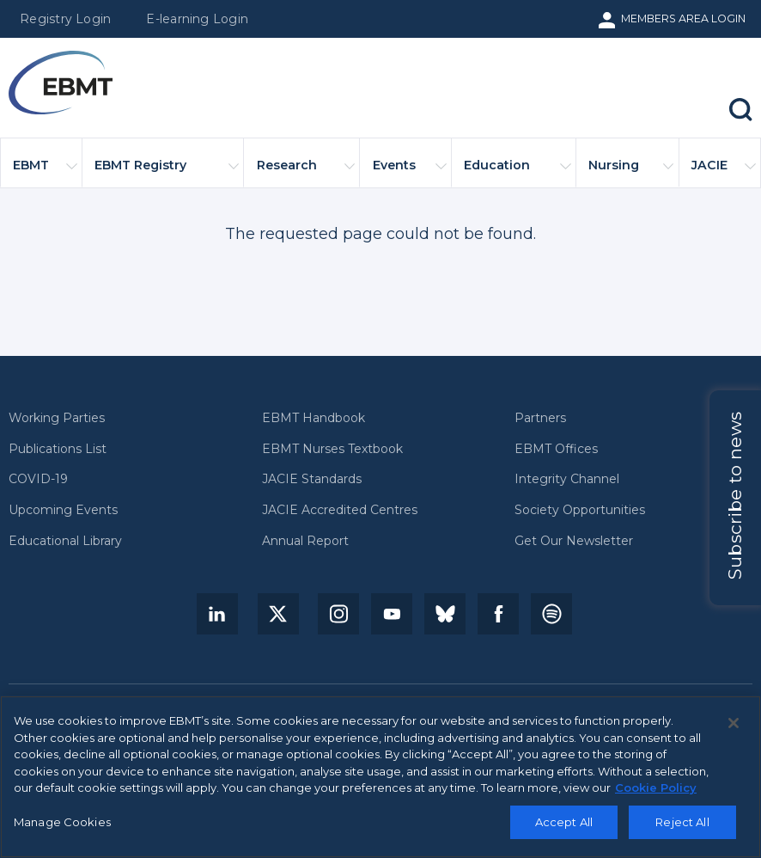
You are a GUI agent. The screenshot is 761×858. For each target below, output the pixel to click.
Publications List (58, 449)
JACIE (723, 172)
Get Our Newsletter (573, 541)
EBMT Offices (556, 449)
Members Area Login (683, 18)
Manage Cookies (62, 827)
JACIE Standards (312, 479)
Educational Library (65, 541)
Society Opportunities (579, 510)
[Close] (733, 728)
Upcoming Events (63, 510)
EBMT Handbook (313, 418)
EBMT (44, 172)
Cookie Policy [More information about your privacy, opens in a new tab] (656, 793)
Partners (540, 418)
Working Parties (57, 418)
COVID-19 (38, 479)
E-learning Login (197, 19)
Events (410, 172)
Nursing (630, 172)
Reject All (682, 827)
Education (517, 172)
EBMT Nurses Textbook (332, 449)
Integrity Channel (566, 479)
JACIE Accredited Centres (339, 510)
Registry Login (65, 19)
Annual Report (305, 541)
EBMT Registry (166, 172)
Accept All (564, 827)
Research (306, 172)
